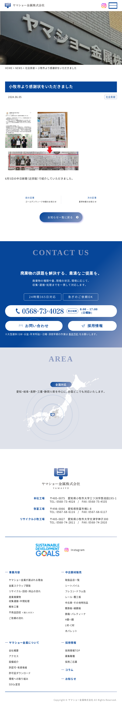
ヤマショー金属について (24, 642)
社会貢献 (110, 97)
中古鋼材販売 (73, 572)
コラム (69, 670)
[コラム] (62, 668)
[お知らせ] (62, 677)
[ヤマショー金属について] (6, 641)
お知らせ (70, 679)
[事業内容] (6, 571)
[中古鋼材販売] (62, 571)
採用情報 (70, 642)
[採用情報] (62, 641)
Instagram (78, 550)
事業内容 (14, 572)
